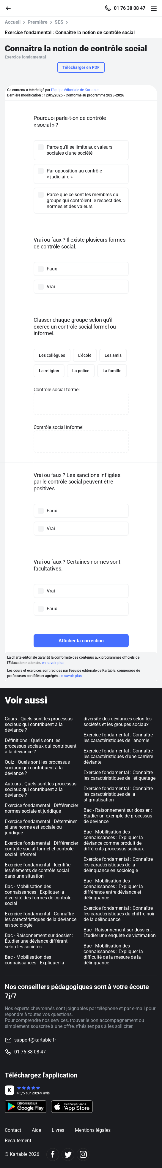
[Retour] (11, 8)
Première (38, 22)
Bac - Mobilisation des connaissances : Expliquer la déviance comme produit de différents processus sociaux (114, 840)
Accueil (13, 22)
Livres (58, 1130)
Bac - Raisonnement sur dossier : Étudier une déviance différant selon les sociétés (39, 941)
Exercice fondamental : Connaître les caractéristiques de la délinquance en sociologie (118, 864)
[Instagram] (83, 1154)
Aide (36, 1130)
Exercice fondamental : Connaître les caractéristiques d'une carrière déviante (118, 756)
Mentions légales (93, 1130)
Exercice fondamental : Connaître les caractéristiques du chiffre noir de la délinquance (119, 913)
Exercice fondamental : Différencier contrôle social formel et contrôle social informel (41, 848)
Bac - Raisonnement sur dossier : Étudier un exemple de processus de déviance (118, 815)
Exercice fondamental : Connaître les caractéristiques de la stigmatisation (118, 794)
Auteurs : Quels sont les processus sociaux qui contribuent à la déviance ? (40, 789)
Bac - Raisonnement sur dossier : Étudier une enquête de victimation (120, 932)
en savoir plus (53, 663)
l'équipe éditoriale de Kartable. (75, 90)
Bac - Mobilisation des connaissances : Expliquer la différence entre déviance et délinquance (113, 889)
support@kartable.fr (35, 1040)
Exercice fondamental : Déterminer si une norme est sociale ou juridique (41, 827)
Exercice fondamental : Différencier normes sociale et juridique (41, 808)
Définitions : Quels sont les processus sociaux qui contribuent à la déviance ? (40, 746)
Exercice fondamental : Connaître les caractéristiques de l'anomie (118, 737)
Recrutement (18, 1140)
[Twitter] (68, 1154)
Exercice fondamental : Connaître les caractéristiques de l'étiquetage (119, 775)
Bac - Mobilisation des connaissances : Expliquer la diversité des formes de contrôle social (38, 895)
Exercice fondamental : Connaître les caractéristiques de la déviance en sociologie (40, 919)
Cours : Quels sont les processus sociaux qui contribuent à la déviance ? (39, 724)
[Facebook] (52, 1154)
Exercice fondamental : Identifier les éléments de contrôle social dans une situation (38, 870)
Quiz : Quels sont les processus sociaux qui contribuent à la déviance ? (37, 767)
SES (59, 22)
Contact (13, 1130)
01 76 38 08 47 (129, 8)
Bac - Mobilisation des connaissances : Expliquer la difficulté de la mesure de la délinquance (113, 954)
